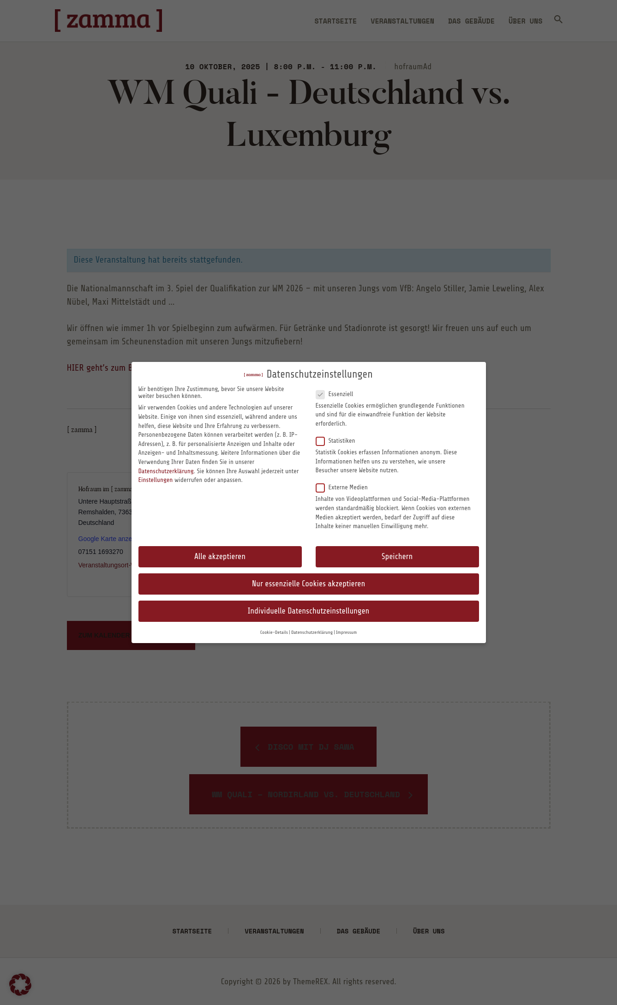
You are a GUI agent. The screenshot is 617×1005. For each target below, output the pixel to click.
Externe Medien (346, 487)
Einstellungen (155, 479)
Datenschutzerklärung (166, 471)
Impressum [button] (346, 632)
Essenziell (338, 393)
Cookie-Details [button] (274, 632)
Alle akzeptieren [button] (220, 556)
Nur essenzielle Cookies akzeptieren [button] (308, 583)
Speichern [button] (397, 556)
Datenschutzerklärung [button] (312, 632)
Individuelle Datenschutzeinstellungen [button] (309, 611)
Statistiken (339, 440)
